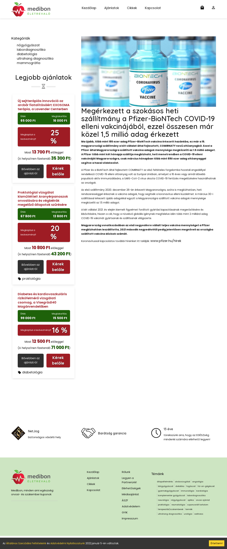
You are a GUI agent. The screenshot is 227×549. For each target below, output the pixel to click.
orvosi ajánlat (203, 500)
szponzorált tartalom (197, 504)
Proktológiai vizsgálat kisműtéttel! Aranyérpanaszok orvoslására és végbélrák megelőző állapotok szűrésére (43, 198)
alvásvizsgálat (182, 481)
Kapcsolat (153, 8)
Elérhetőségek (131, 488)
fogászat (191, 486)
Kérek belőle (58, 171)
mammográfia (28, 63)
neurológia (163, 500)
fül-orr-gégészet (206, 486)
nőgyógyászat (28, 45)
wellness (198, 513)
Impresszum (130, 518)
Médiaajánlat (130, 494)
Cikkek (132, 8)
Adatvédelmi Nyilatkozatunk (67, 543)
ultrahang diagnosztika (35, 58)
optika (191, 500)
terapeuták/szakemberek (170, 509)
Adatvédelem (131, 506)
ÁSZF (125, 500)
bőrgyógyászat (165, 486)
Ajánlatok (111, 8)
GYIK (125, 512)
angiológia (197, 481)
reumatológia (178, 504)
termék (189, 509)
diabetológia (27, 54)
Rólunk (126, 472)
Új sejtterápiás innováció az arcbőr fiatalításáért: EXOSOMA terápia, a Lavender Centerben (44, 105)
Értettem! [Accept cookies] (217, 543)
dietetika (179, 486)
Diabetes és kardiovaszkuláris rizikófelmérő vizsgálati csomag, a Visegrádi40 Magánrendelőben (42, 300)
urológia (188, 513)
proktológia (29, 278)
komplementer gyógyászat (171, 495)
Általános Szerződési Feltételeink (26, 543)
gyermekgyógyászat (168, 490)
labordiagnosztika (31, 49)
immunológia (187, 490)
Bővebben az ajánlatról (30, 171)
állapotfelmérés (165, 481)
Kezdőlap (89, 8)
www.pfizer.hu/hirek (165, 241)
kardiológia (202, 490)
